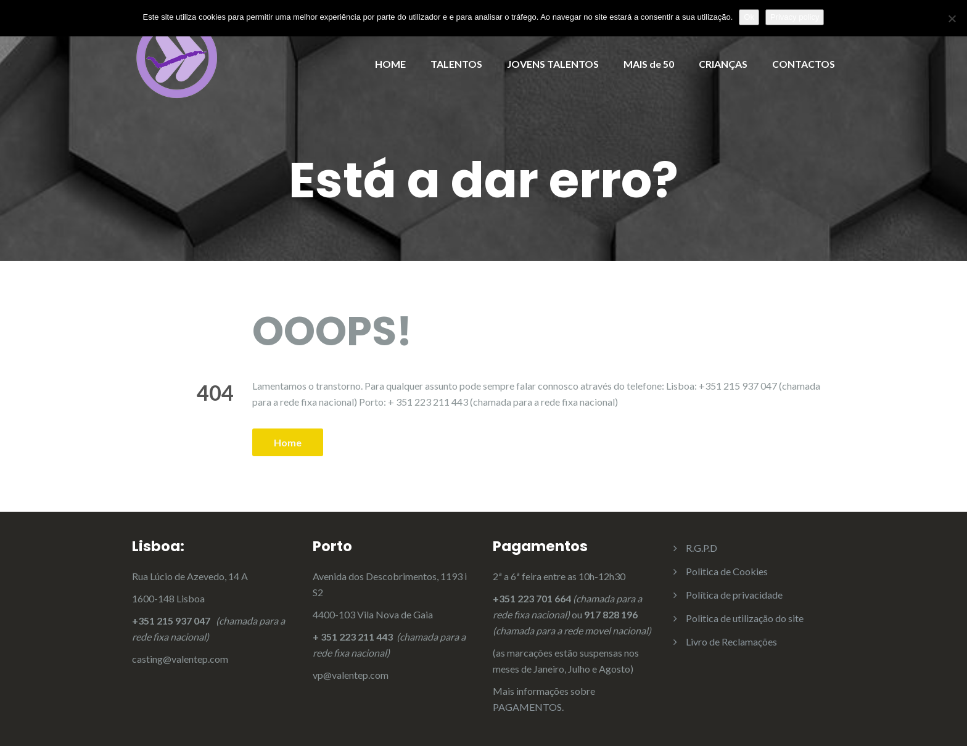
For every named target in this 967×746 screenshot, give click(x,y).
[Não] (951, 18)
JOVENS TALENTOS (553, 64)
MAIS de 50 (648, 64)
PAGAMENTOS (527, 707)
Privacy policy (794, 17)
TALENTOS (456, 64)
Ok (749, 17)
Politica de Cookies (727, 571)
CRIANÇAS (723, 64)
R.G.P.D (701, 548)
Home (288, 442)
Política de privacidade (734, 594)
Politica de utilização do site (745, 618)
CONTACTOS (803, 64)
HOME (390, 64)
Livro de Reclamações (731, 641)
